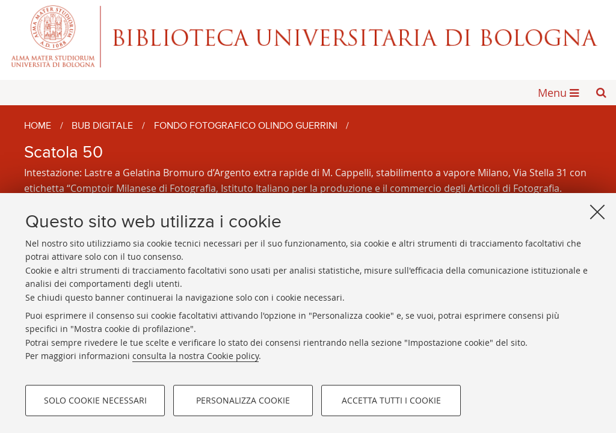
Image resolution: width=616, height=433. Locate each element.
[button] (601, 92)
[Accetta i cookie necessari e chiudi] (597, 211)
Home (37, 126)
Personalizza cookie (243, 400)
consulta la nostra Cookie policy (195, 355)
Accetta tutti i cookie (391, 400)
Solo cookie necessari (95, 400)
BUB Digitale (102, 126)
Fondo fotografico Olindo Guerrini (245, 126)
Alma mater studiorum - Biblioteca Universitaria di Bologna (308, 36)
